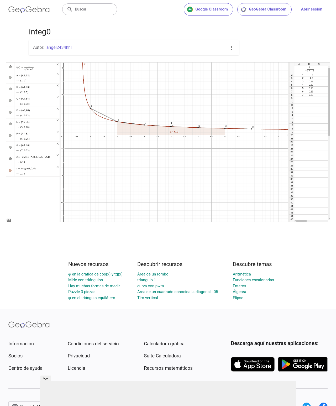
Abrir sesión (311, 9)
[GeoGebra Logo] (29, 9)
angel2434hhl (59, 47)
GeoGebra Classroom (263, 9)
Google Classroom (207, 9)
